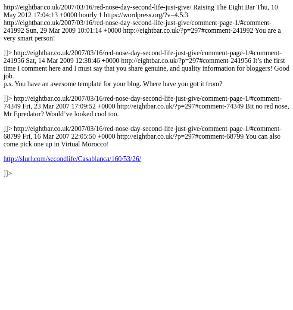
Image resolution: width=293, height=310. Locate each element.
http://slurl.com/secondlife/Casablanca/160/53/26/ (72, 158)
